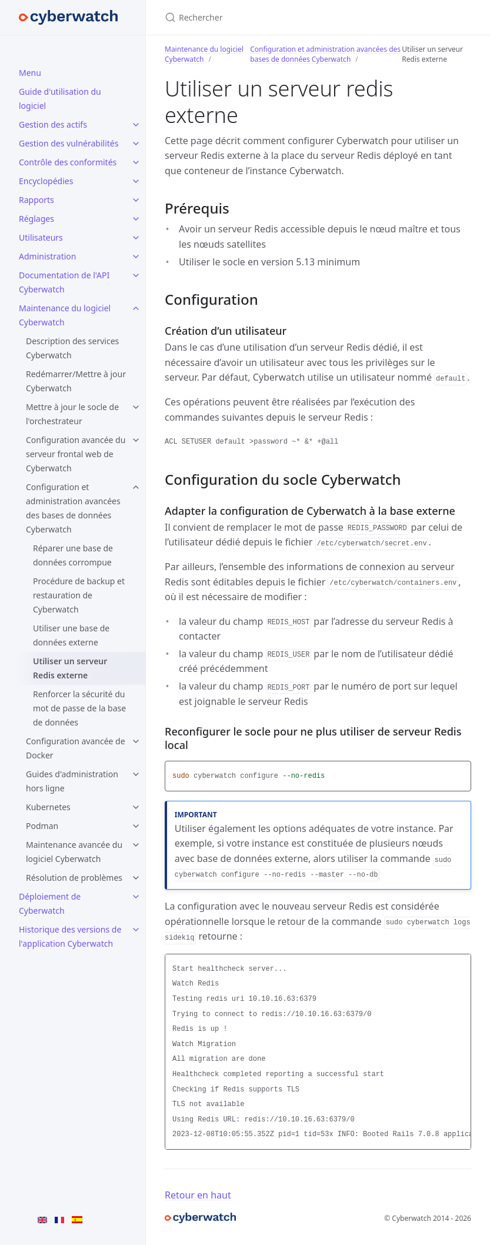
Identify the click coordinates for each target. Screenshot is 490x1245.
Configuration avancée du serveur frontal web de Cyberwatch (75, 454)
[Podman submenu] (135, 826)
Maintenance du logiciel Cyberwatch (65, 315)
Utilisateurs (41, 237)
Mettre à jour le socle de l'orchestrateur (72, 414)
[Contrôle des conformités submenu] (135, 162)
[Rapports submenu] (135, 200)
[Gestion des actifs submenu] (135, 124)
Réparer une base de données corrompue (73, 555)
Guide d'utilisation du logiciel (60, 98)
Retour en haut (198, 1195)
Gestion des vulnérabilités (68, 143)
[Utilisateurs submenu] (135, 237)
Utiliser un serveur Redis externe (70, 668)
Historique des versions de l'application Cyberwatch (70, 936)
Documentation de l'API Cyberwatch (64, 282)
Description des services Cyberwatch (72, 348)
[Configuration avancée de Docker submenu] (135, 741)
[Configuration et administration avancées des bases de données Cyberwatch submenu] (135, 487)
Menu (30, 72)
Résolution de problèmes (74, 877)
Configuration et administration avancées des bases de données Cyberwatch (73, 508)
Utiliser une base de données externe (71, 635)
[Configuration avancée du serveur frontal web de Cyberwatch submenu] (135, 440)
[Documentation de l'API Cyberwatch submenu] (135, 275)
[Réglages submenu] (135, 218)
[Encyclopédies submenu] (135, 181)
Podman (42, 825)
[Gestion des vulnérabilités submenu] (135, 143)
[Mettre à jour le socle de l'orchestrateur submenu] (135, 407)
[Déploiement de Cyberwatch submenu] (135, 896)
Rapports (36, 199)
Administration (47, 256)
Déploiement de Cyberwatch (50, 903)
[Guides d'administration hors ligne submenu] (135, 774)
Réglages (36, 218)
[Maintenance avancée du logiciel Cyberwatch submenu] (135, 844)
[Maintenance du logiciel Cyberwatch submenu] (135, 308)
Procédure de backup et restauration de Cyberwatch (79, 595)
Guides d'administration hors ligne (72, 781)
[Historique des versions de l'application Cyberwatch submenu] (135, 929)
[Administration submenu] (135, 256)
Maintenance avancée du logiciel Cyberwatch (74, 851)
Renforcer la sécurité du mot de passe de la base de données (79, 708)
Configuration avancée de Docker (75, 748)
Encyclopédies (46, 181)
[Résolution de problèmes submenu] (135, 877)
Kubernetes (48, 807)
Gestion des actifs (53, 124)
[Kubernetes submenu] (135, 807)
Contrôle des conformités (67, 162)
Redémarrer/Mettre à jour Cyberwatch (76, 381)
